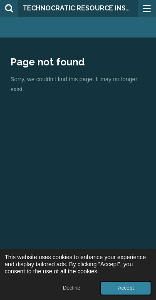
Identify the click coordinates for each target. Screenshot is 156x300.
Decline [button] (71, 288)
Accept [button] (126, 288)
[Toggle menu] (147, 8)
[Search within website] (9, 8)
